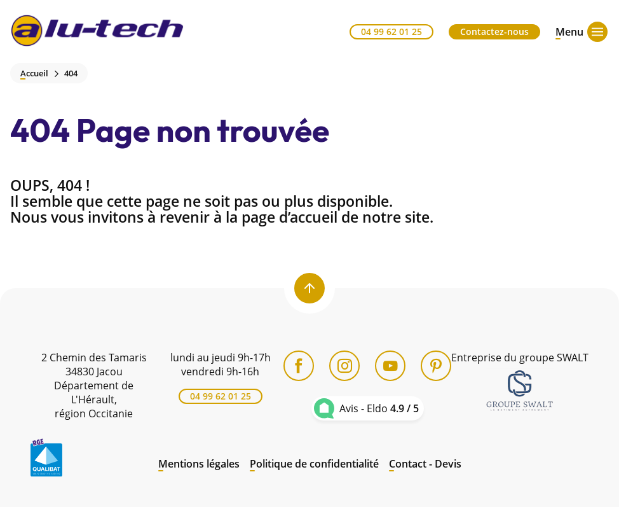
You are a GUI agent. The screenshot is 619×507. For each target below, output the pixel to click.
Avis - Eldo (379, 408)
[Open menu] (569, 31)
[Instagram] (344, 366)
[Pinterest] (436, 366)
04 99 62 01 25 (391, 31)
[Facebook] (298, 366)
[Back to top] (309, 288)
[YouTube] (390, 366)
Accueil (34, 73)
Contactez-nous (494, 31)
